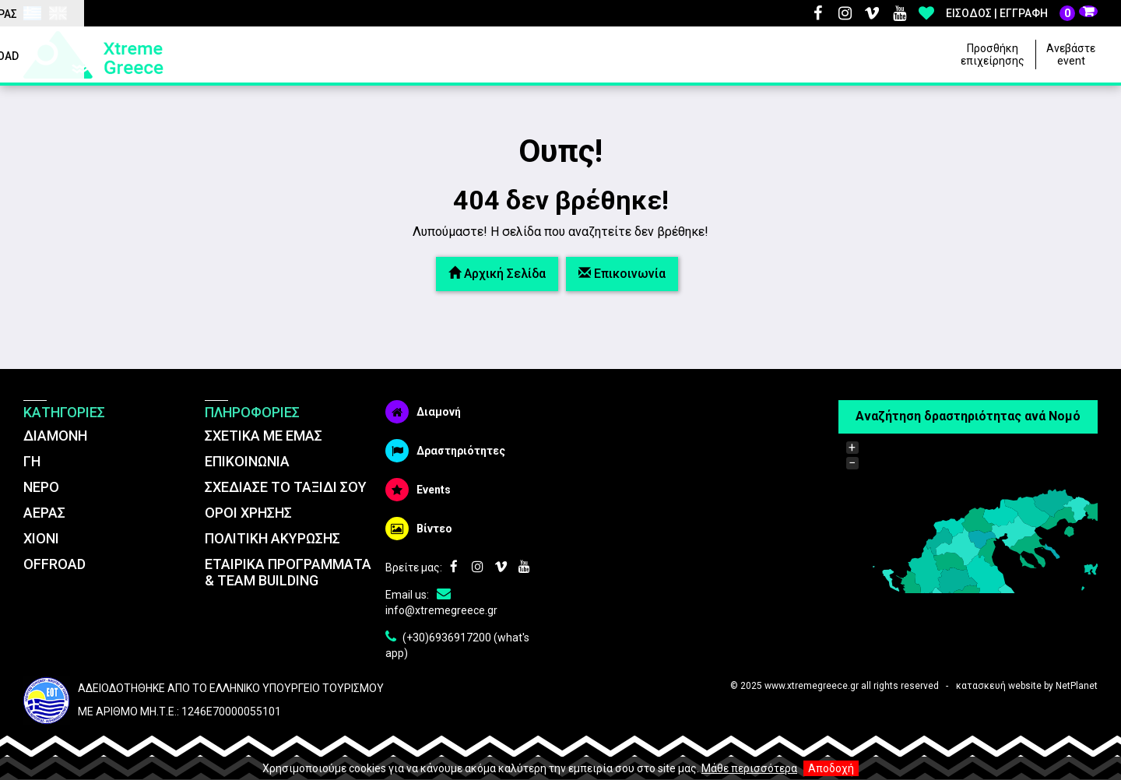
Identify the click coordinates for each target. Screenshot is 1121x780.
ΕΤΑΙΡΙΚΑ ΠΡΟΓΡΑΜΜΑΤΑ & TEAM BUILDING (288, 572)
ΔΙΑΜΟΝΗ (55, 435)
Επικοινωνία (622, 273)
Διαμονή (423, 411)
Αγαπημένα (926, 13)
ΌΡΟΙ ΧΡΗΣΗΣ (248, 512)
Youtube (899, 13)
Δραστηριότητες (445, 450)
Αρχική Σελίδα (497, 273)
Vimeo (872, 13)
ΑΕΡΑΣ (44, 512)
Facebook (817, 13)
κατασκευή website (999, 685)
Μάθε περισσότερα (749, 768)
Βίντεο (418, 528)
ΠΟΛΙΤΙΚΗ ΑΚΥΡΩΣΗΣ (272, 538)
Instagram (844, 13)
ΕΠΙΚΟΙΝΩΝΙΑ (247, 461)
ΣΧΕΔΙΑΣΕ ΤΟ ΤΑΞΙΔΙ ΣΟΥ (286, 487)
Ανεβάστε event (1070, 54)
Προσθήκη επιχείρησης (992, 54)
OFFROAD (54, 564)
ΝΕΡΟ (41, 487)
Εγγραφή (1024, 13)
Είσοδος (969, 13)
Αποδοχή (831, 768)
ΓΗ (31, 461)
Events (418, 489)
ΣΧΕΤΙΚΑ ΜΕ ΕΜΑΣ (263, 435)
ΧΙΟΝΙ (41, 538)
